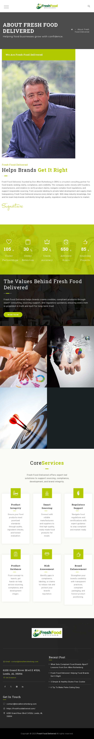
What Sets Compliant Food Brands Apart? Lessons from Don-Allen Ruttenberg (69, 665)
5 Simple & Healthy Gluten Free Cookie (68, 682)
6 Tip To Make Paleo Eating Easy (65, 687)
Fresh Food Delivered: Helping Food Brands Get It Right (70, 674)
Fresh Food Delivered (46, 734)
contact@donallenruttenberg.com (22, 704)
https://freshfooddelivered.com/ (21, 708)
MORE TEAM (13, 315)
